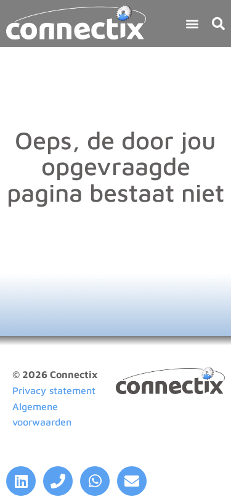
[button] (192, 23)
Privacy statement (53, 390)
